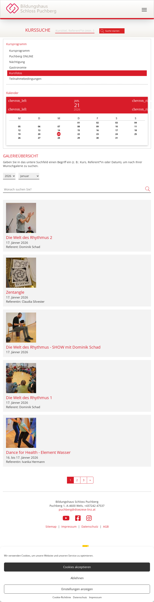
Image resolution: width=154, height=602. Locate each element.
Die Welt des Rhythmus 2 (29, 237)
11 (135, 126)
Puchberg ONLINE (21, 56)
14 (59, 130)
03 (116, 122)
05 (19, 126)
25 (135, 134)
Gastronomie (17, 67)
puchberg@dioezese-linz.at (77, 509)
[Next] (90, 480)
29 (78, 137)
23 (97, 134)
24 (116, 134)
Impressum (95, 597)
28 (59, 137)
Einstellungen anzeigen (77, 589)
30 (97, 137)
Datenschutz (80, 597)
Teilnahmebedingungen (25, 79)
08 (78, 126)
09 (97, 126)
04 (135, 122)
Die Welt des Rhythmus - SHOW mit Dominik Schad (53, 347)
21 (59, 134)
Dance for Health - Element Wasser (38, 452)
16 (97, 130)
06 (39, 126)
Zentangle (15, 292)
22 (78, 134)
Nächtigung (17, 62)
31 (116, 137)
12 (19, 130)
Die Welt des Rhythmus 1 (29, 397)
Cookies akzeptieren (77, 567)
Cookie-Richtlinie (62, 597)
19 (19, 134)
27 (39, 137)
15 (78, 130)
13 (39, 130)
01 (78, 122)
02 (97, 122)
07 (59, 126)
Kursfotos (15, 73)
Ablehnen (77, 578)
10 (116, 126)
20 (39, 134)
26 (19, 137)
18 (135, 130)
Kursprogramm (19, 51)
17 (116, 130)
